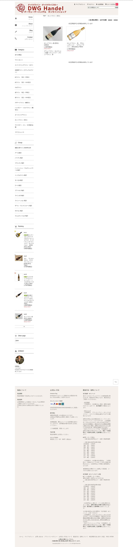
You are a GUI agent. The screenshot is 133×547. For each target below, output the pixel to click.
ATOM (111, 536)
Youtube (17, 369)
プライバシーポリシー (51, 536)
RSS (107, 536)
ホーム (21, 536)
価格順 (110, 20)
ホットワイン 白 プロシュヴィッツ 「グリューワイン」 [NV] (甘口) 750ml (75, 44)
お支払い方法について (65, 536)
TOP (44, 16)
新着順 (116, 20)
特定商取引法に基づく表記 (97, 536)
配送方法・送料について (80, 536)
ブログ (21, 369)
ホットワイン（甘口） (54, 16)
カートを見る (112, 4)
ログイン (91, 4)
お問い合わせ (39, 536)
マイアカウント (80, 4)
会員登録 (100, 4)
